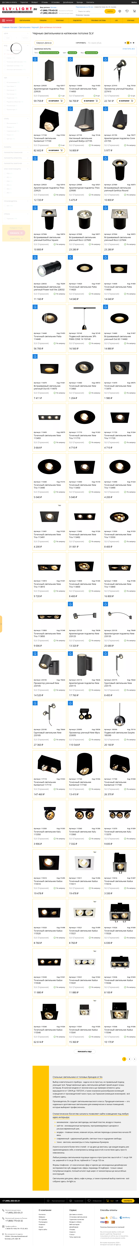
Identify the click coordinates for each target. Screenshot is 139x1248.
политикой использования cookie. (113, 1238)
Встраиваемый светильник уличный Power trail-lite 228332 (49, 288)
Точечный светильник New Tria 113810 (47, 585)
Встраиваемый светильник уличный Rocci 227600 (82, 238)
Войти (134, 2)
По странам (43, 1219)
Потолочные (12, 106)
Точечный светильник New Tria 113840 (117, 585)
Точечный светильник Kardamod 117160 (80, 783)
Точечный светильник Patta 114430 (118, 288)
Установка (55, 2)
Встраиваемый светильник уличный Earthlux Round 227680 (117, 189)
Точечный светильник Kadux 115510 (48, 882)
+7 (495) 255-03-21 (56, 13)
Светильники (24, 27)
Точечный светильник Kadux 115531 (83, 981)
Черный (35, 27)
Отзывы (45, 2)
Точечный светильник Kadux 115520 (48, 932)
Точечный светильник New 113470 (117, 387)
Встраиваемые (13, 82)
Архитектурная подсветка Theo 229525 (49, 189)
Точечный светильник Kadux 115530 (48, 981)
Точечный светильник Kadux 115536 (118, 981)
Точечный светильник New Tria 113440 (47, 486)
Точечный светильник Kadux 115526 (118, 932)
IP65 (9, 189)
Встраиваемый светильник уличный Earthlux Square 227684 (47, 238)
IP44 (9, 181)
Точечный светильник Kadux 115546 (118, 1031)
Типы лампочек (75, 1237)
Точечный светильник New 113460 (82, 387)
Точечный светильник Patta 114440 (47, 337)
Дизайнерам (68, 2)
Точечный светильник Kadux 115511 (83, 882)
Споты (11, 58)
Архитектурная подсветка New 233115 (84, 684)
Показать (16, 233)
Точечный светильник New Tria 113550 (117, 536)
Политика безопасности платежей (112, 1227)
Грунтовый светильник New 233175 (118, 684)
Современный (13, 131)
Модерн (10, 127)
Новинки (42, 1224)
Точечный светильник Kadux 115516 (118, 882)
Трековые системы (15, 66)
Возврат (35, 2)
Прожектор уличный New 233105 (46, 684)
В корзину (55, 101)
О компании (45, 1210)
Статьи (71, 1234)
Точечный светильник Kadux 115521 (83, 932)
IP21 (9, 177)
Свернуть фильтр (44, 43)
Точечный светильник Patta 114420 (83, 288)
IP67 (9, 193)
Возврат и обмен (75, 1222)
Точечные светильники (16, 62)
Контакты (90, 2)
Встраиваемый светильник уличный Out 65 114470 (47, 387)
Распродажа (43, 1222)
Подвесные (12, 98)
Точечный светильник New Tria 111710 (82, 436)
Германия (12, 219)
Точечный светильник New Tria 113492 (82, 536)
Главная (5, 27)
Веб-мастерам (74, 1224)
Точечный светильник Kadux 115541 (83, 1031)
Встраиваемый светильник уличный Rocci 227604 (117, 238)
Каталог (7, 20)
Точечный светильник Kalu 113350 (47, 833)
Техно (10, 135)
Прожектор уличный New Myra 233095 (84, 734)
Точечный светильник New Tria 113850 (47, 635)
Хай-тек (11, 139)
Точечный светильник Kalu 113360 (82, 833)
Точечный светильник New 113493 (47, 436)
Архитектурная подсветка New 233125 (84, 635)
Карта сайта (43, 1229)
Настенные (11, 94)
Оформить (128, 1201)
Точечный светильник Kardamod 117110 (45, 783)
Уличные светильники (16, 69)
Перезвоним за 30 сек (84, 7)
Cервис (73, 1210)
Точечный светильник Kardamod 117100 (45, 139)
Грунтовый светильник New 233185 (47, 734)
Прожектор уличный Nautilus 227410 (118, 90)
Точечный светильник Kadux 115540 (48, 1031)
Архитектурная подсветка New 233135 (119, 635)
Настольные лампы (15, 50)
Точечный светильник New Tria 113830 (82, 585)
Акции (41, 1227)
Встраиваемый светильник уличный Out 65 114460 (117, 337)
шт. (110, 1200)
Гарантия (24, 2)
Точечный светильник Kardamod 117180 (115, 783)
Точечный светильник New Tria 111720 (117, 436)
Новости (72, 1232)
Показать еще (85, 1051)
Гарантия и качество (76, 1219)
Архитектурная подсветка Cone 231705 (119, 139)
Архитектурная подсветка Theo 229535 (49, 90)
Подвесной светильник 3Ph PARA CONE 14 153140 (82, 337)
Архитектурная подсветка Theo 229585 (84, 189)
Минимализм (12, 123)
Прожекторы (12, 109)
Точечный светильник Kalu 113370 (117, 833)
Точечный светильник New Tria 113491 (47, 536)
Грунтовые (11, 86)
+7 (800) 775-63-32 (56, 10)
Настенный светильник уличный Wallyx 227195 (80, 139)
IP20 (9, 173)
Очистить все (129, 49)
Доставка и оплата (9, 2)
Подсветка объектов (15, 102)
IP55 (9, 185)
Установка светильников (78, 1217)
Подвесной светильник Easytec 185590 (119, 734)
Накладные (11, 90)
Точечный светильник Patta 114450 (83, 90)
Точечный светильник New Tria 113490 (117, 486)
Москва (53, 7)
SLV (10, 206)
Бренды (80, 2)
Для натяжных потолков (49, 53)
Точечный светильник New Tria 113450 (82, 486)
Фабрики (42, 1217)
